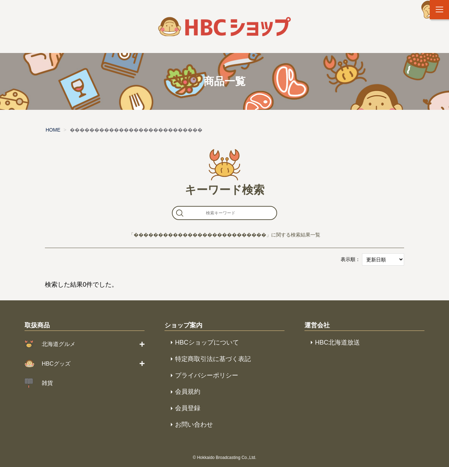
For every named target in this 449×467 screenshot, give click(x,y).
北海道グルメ (58, 344)
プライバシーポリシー (206, 375)
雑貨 (47, 383)
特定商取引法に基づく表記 (213, 358)
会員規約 (187, 391)
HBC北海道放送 (337, 342)
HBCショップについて (207, 342)
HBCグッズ (56, 364)
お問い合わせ (194, 424)
